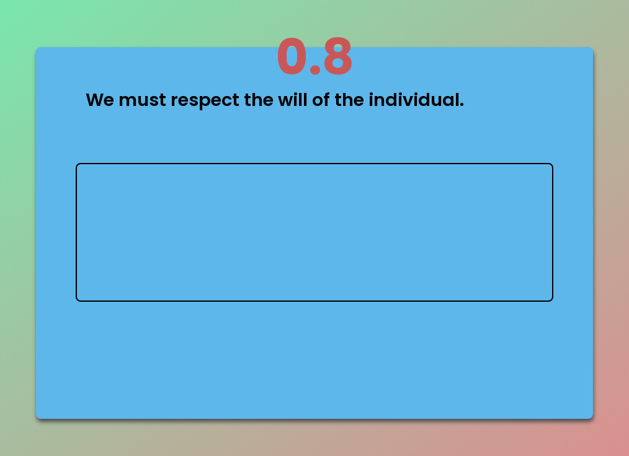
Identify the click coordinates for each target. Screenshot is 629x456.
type (314, 232)
